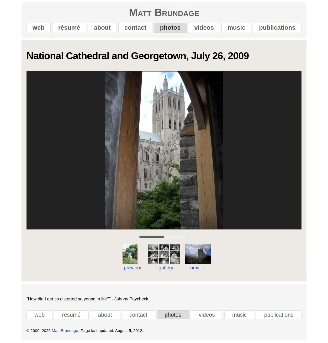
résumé (69, 27)
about (102, 27)
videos (204, 27)
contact (135, 27)
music (236, 27)
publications (277, 27)
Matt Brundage (164, 12)
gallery (164, 267)
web (39, 27)
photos (170, 27)
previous (130, 267)
